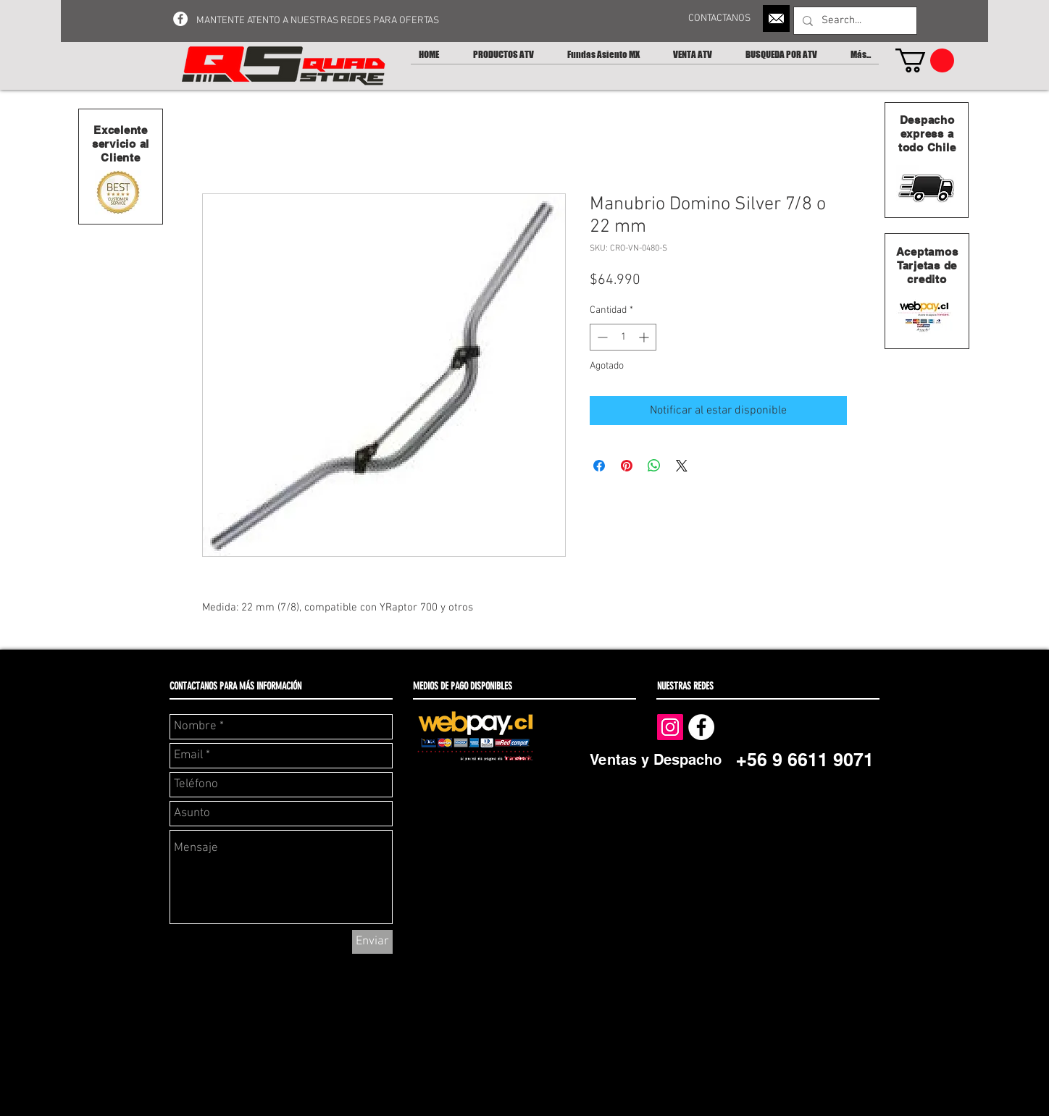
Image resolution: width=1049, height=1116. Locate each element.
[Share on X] (681, 465)
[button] (924, 60)
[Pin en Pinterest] (626, 465)
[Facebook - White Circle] (180, 19)
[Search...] (854, 20)
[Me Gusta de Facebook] (774, 726)
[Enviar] (372, 942)
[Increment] (645, 337)
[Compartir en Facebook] (599, 465)
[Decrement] (601, 337)
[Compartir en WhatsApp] (654, 465)
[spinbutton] (623, 337)
